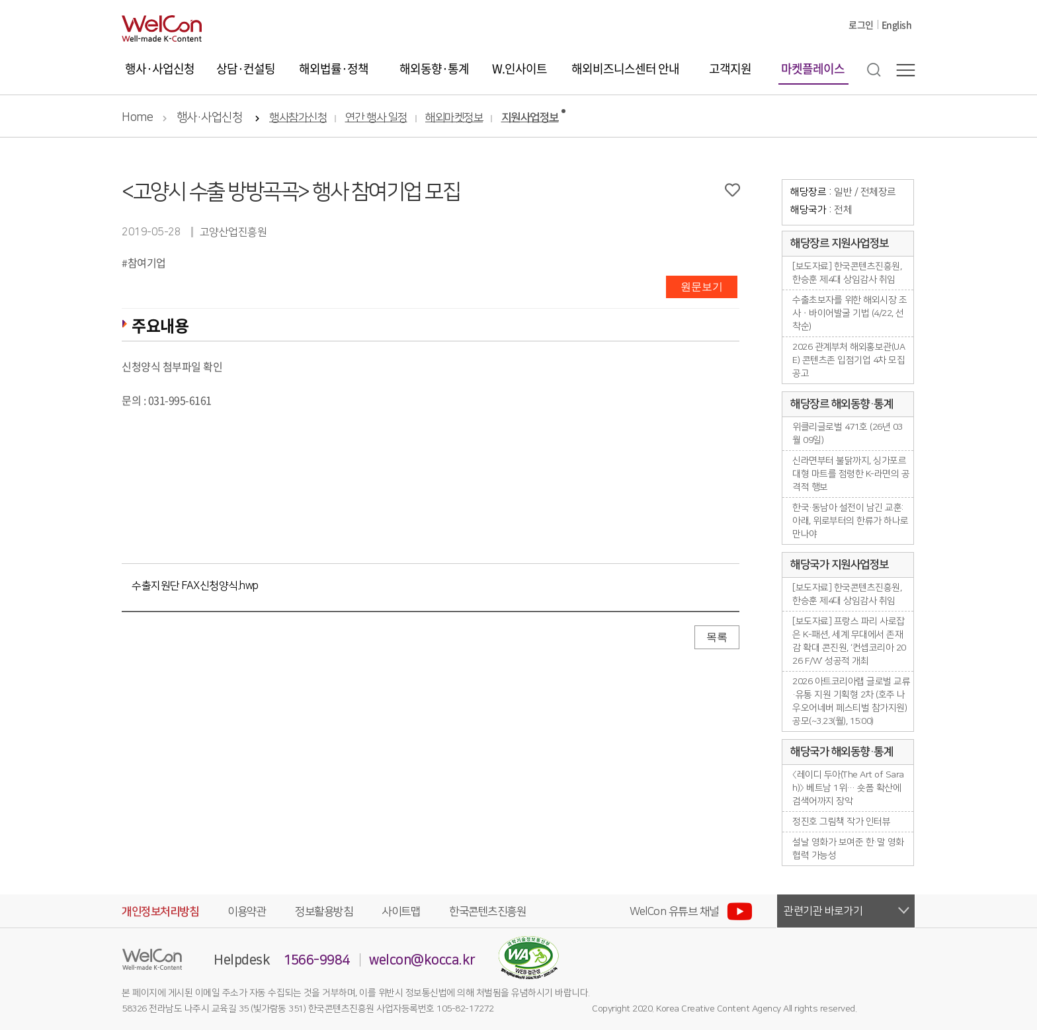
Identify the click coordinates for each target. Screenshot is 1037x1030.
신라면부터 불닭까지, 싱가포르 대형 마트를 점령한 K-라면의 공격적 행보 (850, 474)
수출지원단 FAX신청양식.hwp (195, 586)
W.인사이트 (519, 68)
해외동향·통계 (434, 68)
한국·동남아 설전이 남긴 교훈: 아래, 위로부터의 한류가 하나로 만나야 (850, 520)
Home (137, 117)
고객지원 (730, 68)
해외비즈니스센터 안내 (625, 68)
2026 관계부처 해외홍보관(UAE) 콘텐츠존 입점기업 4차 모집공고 (848, 360)
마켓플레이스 (813, 68)
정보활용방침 (324, 912)
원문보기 (702, 286)
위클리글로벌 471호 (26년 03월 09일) (847, 434)
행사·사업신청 (159, 68)
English (897, 24)
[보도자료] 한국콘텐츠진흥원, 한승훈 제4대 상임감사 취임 (846, 273)
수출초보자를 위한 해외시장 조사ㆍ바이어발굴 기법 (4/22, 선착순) (849, 313)
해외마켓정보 (454, 118)
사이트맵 (401, 912)
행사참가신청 (298, 118)
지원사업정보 (530, 118)
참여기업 (147, 262)
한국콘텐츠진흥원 (487, 912)
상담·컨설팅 (245, 68)
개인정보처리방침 (160, 912)
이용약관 (247, 912)
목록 (716, 637)
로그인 (861, 24)
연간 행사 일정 (376, 118)
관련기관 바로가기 (823, 911)
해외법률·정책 (333, 68)
